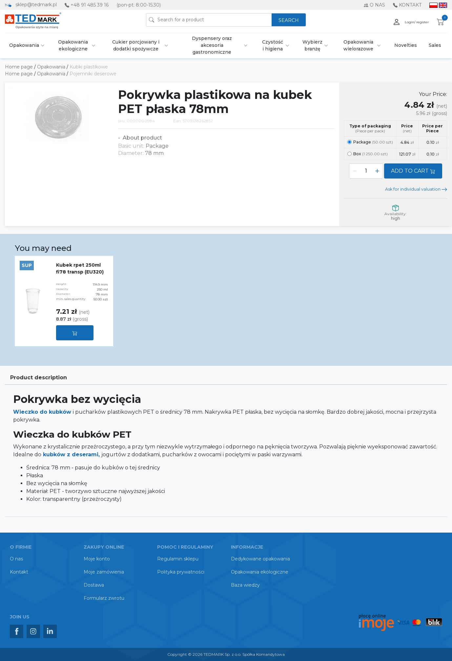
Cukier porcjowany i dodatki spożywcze (135, 45)
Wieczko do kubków (43, 412)
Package (370, 142)
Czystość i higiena (272, 45)
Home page (19, 67)
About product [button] (141, 138)
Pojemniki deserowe (93, 74)
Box (367, 153)
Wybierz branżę (312, 45)
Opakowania (24, 45)
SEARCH (288, 20)
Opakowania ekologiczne (73, 45)
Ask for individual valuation (416, 189)
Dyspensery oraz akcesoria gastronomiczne (212, 45)
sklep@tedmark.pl (36, 5)
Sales (435, 45)
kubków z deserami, (72, 454)
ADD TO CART (413, 171)
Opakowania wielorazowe (358, 45)
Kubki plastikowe (89, 67)
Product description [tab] (38, 377)
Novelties (405, 45)
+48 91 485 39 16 (90, 5)
